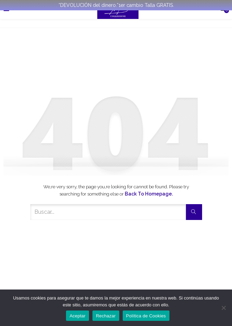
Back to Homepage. (149, 194)
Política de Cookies (146, 315)
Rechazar (106, 315)
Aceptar (77, 315)
